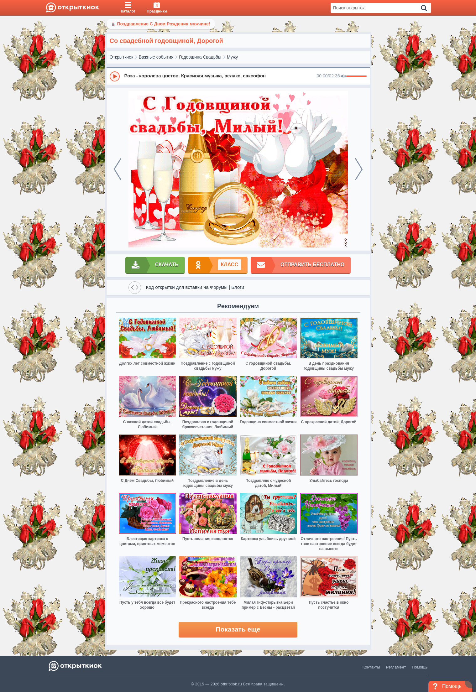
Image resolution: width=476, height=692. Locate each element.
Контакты (371, 667)
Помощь (419, 667)
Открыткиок (121, 57)
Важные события (156, 57)
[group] (238, 76)
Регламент (396, 667)
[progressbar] (356, 76)
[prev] (117, 169)
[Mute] (343, 76)
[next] (358, 169)
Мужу (232, 57)
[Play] (115, 76)
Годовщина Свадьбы (200, 57)
